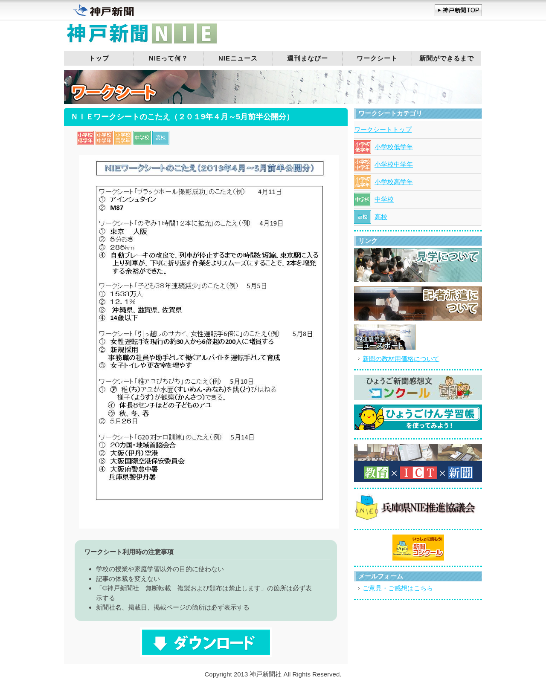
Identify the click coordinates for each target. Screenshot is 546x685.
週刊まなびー (307, 58)
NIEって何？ (168, 58)
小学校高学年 (394, 181)
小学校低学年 (394, 146)
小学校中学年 (394, 164)
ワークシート (377, 58)
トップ (99, 58)
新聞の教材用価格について (401, 358)
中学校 (384, 199)
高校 (381, 216)
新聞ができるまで (446, 58)
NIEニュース (238, 58)
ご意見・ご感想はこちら (398, 588)
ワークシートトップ (383, 129)
